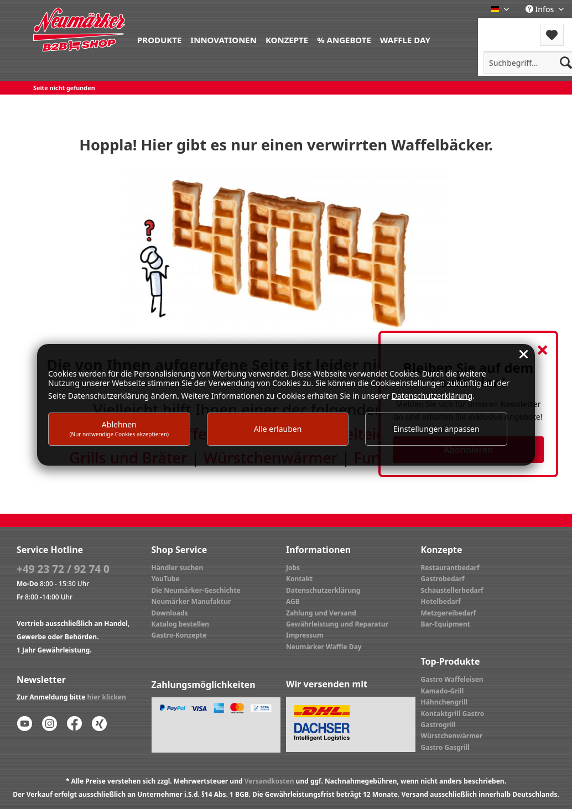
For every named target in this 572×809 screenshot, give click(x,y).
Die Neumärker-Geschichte (196, 590)
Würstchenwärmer (452, 735)
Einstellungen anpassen (436, 429)
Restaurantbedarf (450, 567)
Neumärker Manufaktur (191, 601)
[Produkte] (159, 39)
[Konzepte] (287, 39)
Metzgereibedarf (448, 613)
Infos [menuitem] (541, 9)
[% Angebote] (344, 39)
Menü (508, 27)
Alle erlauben (278, 429)
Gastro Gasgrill (445, 747)
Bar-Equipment (446, 624)
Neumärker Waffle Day (324, 646)
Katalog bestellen (181, 624)
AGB (293, 601)
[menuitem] (159, 39)
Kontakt (299, 578)
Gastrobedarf (443, 578)
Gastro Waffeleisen (452, 679)
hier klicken (106, 697)
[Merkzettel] (552, 35)
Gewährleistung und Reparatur (337, 624)
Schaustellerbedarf (452, 590)
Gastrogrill (438, 724)
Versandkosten (269, 781)
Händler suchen (178, 567)
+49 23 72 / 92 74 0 (63, 569)
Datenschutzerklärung (323, 590)
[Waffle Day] (405, 39)
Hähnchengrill (444, 702)
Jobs (293, 567)
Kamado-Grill (442, 691)
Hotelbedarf (441, 601)
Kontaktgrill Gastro (453, 713)
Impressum (305, 635)
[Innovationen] (223, 39)
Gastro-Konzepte (179, 635)
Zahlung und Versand (321, 613)
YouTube (166, 578)
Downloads (170, 613)
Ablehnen (119, 428)
